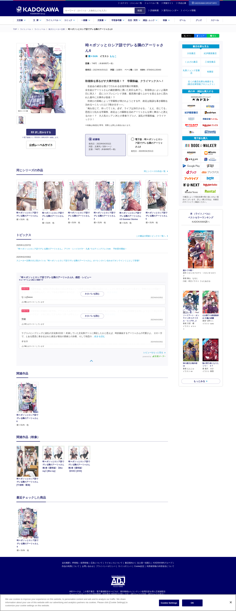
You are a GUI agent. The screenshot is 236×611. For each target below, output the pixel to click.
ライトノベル (53, 20)
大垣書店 (191, 53)
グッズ (199, 20)
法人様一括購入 (144, 563)
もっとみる (199, 356)
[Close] (230, 602)
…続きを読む (111, 292)
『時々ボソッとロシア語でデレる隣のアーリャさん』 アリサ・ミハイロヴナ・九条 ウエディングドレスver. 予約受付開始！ (71, 248)
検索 (140, 10)
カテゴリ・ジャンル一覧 (131, 3)
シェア (201, 36)
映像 (166, 20)
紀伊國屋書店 (210, 53)
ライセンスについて (113, 563)
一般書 (85, 20)
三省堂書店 (210, 59)
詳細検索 (153, 10)
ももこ (113, 56)
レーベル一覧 (153, 3)
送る (214, 36)
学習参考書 (118, 20)
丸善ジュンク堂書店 (191, 67)
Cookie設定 (139, 566)
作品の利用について (70, 566)
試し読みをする (41, 132)
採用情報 (84, 563)
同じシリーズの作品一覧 (155, 171)
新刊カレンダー (169, 10)
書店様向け (130, 563)
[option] (29, 404)
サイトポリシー (125, 566)
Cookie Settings (169, 603)
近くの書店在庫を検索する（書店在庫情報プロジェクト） (201, 76)
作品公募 (182, 3)
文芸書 (21, 20)
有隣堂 (210, 67)
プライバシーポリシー (106, 566)
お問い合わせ (88, 566)
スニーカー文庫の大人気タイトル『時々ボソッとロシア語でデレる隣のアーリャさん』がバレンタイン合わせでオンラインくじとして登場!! (77, 260)
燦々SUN (93, 56)
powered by (154, 356)
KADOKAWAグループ (162, 563)
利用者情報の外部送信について (160, 566)
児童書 (101, 20)
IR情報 (75, 563)
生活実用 (134, 20)
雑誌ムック (150, 20)
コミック (69, 20)
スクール (215, 20)
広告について (96, 563)
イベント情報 (188, 10)
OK (192, 603)
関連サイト (168, 3)
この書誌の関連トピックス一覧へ (151, 236)
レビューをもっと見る (153, 352)
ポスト (189, 36)
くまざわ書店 (191, 59)
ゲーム (182, 20)
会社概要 (66, 563)
